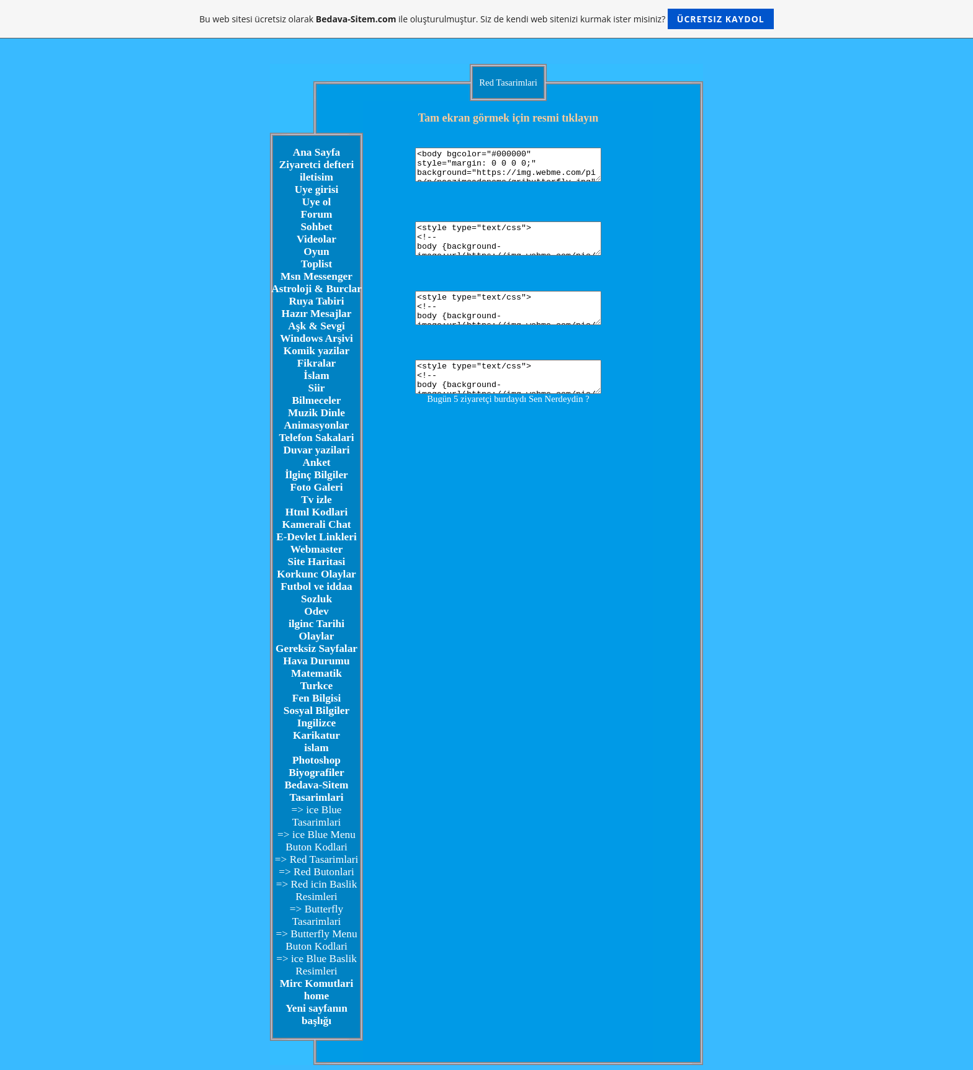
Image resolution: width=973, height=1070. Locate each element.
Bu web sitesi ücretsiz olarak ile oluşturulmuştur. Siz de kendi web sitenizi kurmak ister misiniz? (486, 19)
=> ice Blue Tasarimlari (316, 816)
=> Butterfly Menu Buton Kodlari (316, 940)
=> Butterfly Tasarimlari (316, 915)
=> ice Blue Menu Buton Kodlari (316, 841)
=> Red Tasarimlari (316, 859)
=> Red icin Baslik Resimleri (316, 890)
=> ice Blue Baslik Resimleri (316, 965)
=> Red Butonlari (316, 872)
